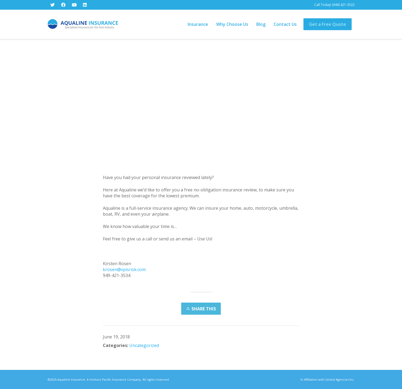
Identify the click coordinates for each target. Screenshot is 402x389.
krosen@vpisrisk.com (124, 269)
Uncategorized (144, 345)
